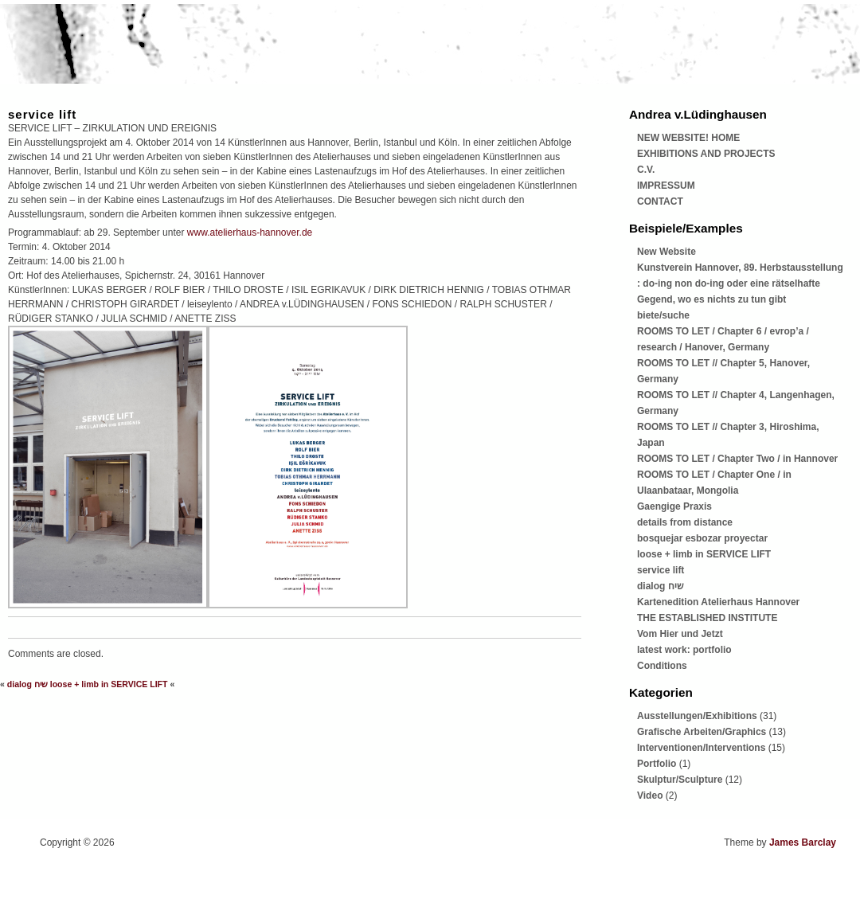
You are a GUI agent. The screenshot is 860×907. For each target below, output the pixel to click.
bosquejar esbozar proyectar (702, 538)
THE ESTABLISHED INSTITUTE (707, 618)
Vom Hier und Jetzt (680, 633)
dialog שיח (27, 684)
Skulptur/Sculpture (679, 779)
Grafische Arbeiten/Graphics (701, 731)
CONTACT (660, 201)
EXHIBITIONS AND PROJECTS (706, 153)
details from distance (685, 522)
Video (650, 795)
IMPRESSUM (666, 185)
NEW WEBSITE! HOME (688, 137)
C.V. (646, 169)
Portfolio (656, 763)
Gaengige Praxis (674, 506)
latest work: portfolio (684, 649)
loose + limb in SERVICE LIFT (109, 684)
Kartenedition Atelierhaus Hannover (718, 602)
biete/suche (663, 315)
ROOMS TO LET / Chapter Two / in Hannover (737, 458)
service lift (42, 114)
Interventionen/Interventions (701, 747)
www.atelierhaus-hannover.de (249, 232)
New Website (666, 251)
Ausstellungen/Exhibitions (697, 715)
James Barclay (802, 842)
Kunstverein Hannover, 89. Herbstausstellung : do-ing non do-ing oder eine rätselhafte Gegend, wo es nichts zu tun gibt (740, 283)
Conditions (662, 665)
